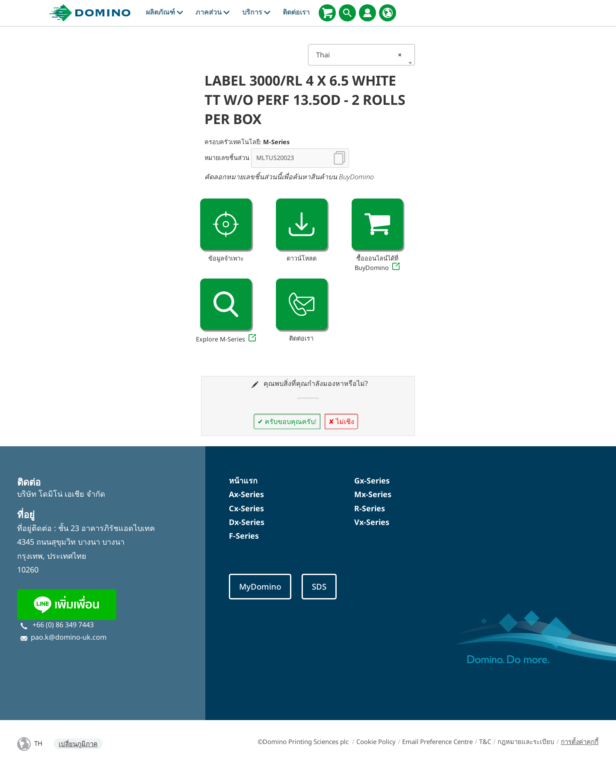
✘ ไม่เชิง (341, 421)
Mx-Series (372, 494)
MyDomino (260, 586)
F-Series (244, 536)
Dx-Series (246, 522)
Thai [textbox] (359, 55)
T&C (485, 741)
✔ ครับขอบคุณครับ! (287, 421)
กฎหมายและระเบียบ (526, 741)
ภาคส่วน (212, 12)
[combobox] (361, 54)
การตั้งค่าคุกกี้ (579, 741)
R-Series (369, 508)
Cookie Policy (376, 741)
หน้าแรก (243, 480)
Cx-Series (246, 508)
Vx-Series (371, 522)
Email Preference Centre (437, 741)
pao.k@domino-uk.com (69, 637)
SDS (319, 586)
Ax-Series (246, 494)
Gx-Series (372, 480)
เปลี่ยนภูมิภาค (78, 743)
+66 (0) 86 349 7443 (63, 624)
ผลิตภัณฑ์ (164, 12)
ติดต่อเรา (296, 12)
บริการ (256, 12)
